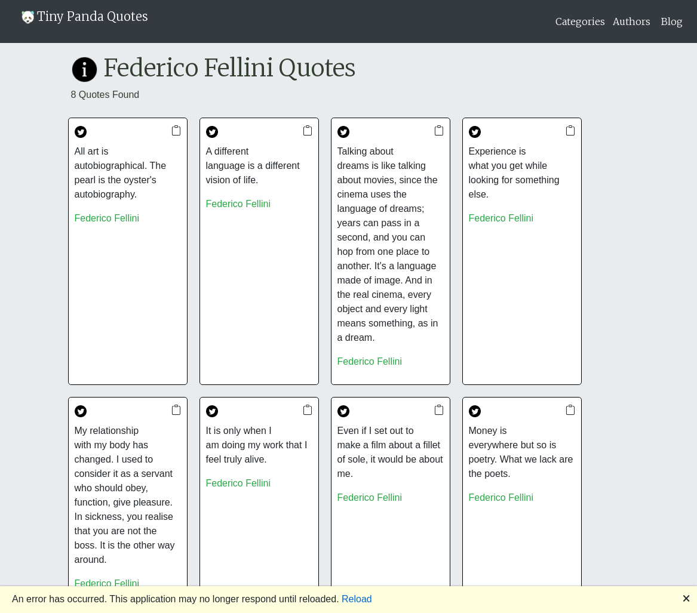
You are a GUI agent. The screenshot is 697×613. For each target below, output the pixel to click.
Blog (672, 21)
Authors (631, 21)
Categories (580, 21)
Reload (357, 599)
